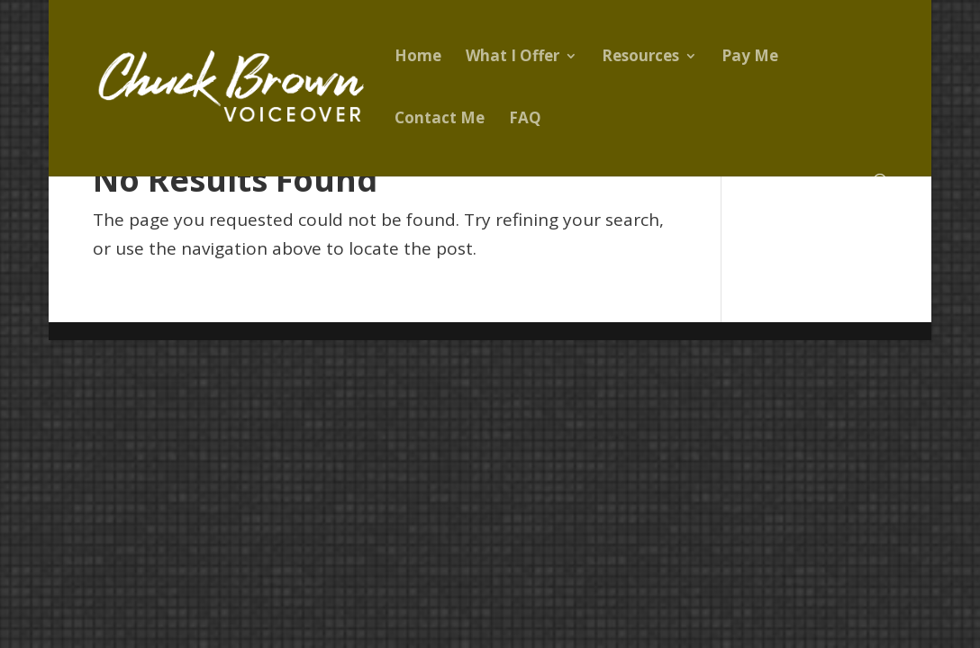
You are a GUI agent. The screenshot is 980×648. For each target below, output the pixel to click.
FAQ (525, 120)
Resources (640, 58)
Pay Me (749, 58)
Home (418, 58)
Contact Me (440, 120)
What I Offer (512, 58)
